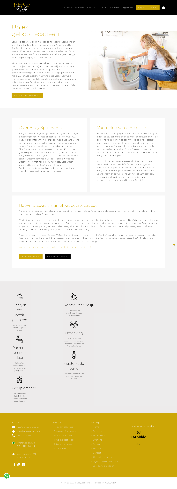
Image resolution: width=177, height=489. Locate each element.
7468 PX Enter (24, 457)
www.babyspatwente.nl (28, 431)
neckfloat (54, 168)
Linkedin (32, 88)
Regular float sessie (63, 427)
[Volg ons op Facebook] (14, 465)
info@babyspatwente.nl (29, 427)
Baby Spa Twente (122, 133)
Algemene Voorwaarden (105, 461)
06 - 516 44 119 (26, 446)
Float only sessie (62, 448)
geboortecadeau (20, 82)
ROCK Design (110, 483)
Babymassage (26, 211)
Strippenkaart (127, 7)
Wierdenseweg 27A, (27, 454)
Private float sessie (63, 444)
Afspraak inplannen (102, 457)
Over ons (91, 7)
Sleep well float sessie (65, 431)
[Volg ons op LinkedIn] (23, 465)
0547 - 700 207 (24, 435)
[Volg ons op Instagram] (18, 465)
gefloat (129, 238)
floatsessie (29, 149)
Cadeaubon (114, 7)
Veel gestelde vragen (103, 466)
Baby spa (68, 7)
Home (96, 427)
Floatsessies (79, 7)
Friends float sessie (63, 435)
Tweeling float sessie (64, 440)
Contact (102, 7)
